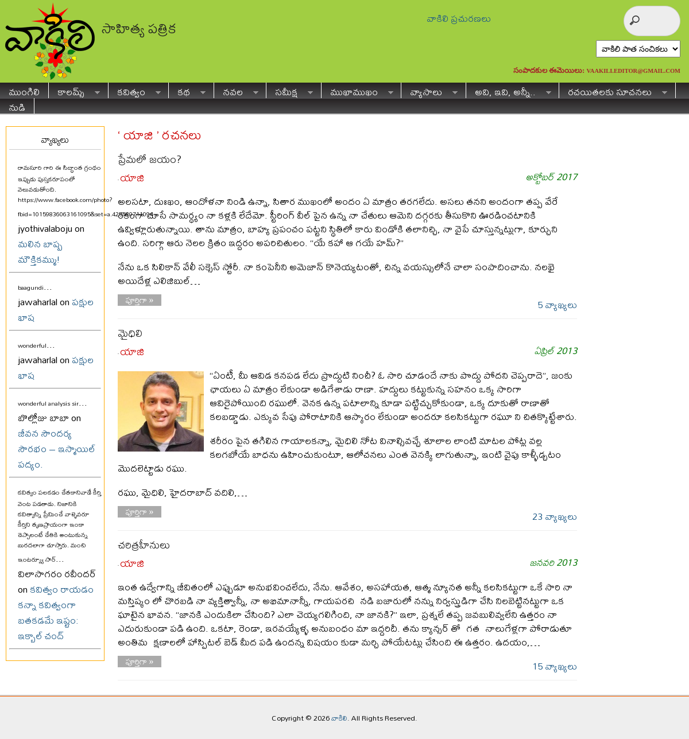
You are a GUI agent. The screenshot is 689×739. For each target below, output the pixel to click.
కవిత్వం (135, 90)
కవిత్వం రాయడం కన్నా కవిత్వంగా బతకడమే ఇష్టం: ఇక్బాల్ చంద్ (56, 612)
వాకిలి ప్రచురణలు (459, 18)
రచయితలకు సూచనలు (613, 90)
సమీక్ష (289, 90)
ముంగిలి (24, 90)
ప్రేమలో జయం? (149, 159)
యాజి (132, 177)
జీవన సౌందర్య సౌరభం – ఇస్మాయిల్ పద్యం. (56, 448)
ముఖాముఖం (357, 90)
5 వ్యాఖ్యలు (557, 304)
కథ (187, 90)
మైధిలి (130, 333)
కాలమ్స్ (74, 90)
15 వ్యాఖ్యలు (554, 665)
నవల (236, 90)
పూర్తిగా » (140, 300)
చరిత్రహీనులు (144, 544)
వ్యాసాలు (429, 90)
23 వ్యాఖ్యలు (554, 516)
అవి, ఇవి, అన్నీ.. (508, 90)
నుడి (17, 106)
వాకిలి (339, 717)
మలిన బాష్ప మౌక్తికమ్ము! (40, 251)
